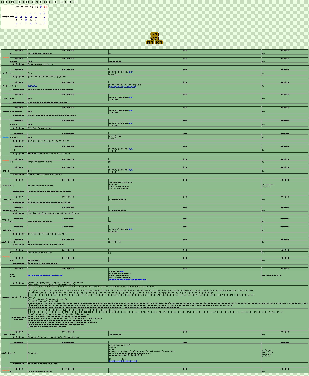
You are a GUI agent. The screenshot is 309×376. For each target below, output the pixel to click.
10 (16, 17)
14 (36, 17)
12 (26, 17)
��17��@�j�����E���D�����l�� (45, 275)
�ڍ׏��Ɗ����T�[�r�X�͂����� (122, 87)
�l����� (32, 86)
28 (36, 23)
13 (31, 17)
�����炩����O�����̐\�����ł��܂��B (127, 279)
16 (44, 17)
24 (16, 23)
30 (44, 23)
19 (26, 20)
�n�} (131, 72)
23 (44, 20)
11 (21, 17)
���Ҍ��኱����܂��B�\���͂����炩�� (123, 361)
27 (31, 23)
